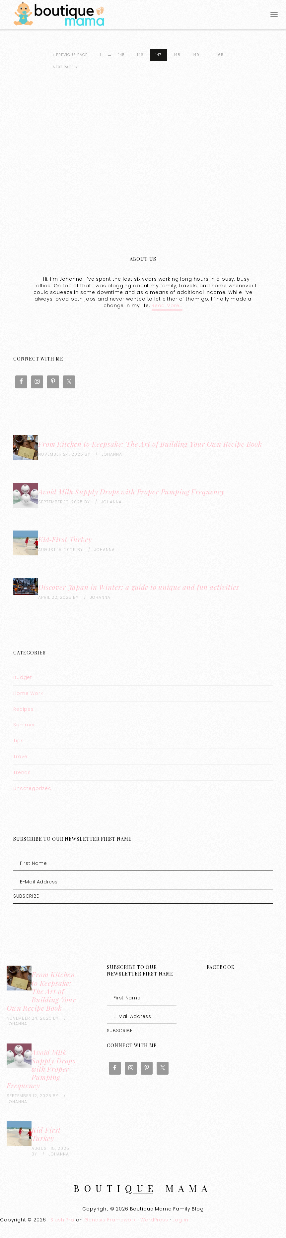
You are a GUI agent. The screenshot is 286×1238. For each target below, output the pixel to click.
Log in (180, 1219)
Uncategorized (32, 788)
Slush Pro (62, 1219)
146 (140, 54)
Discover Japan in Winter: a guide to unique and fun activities (138, 586)
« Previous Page (70, 54)
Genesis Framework (110, 1219)
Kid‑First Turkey (65, 539)
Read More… (167, 305)
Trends (22, 772)
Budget (22, 677)
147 (159, 54)
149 (196, 54)
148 (177, 54)
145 (121, 54)
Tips (18, 740)
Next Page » (65, 67)
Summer (24, 724)
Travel (21, 756)
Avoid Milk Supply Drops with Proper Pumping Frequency (131, 491)
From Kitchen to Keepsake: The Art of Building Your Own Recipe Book (150, 443)
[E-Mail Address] (143, 881)
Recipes (23, 709)
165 (220, 54)
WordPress (154, 1219)
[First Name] (143, 863)
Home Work (28, 693)
